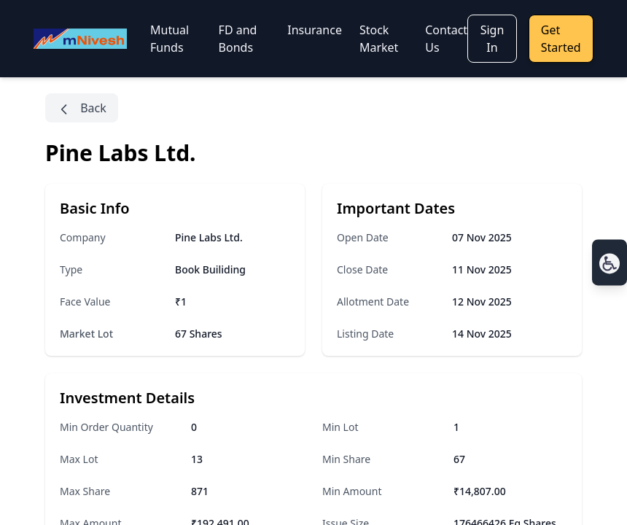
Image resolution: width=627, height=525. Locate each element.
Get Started (561, 38)
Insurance (314, 30)
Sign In (492, 38)
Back (81, 108)
